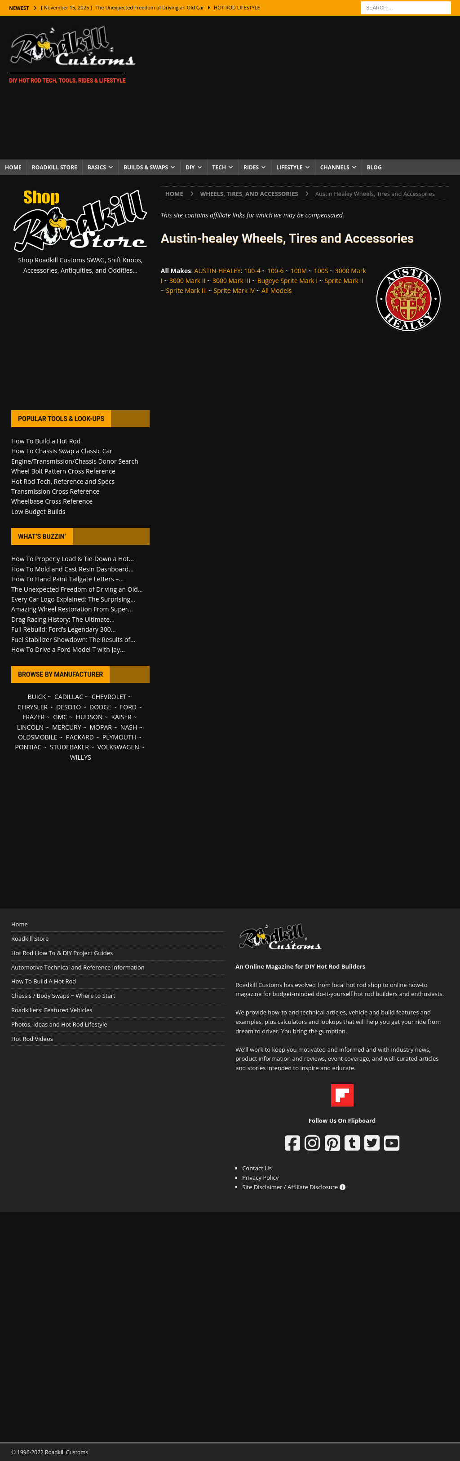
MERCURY (66, 727)
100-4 (252, 270)
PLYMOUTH (119, 737)
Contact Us (257, 1168)
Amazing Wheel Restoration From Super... (72, 609)
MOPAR (101, 727)
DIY (190, 167)
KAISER (121, 717)
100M (299, 270)
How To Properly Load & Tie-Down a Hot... (72, 558)
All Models (276, 290)
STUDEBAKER (69, 747)
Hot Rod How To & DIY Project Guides (62, 953)
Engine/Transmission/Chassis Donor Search (74, 461)
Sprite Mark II (344, 280)
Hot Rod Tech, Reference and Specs (63, 481)
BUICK (37, 696)
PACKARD (80, 737)
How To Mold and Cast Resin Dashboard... (72, 569)
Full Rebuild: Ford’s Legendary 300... (63, 629)
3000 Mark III (231, 280)
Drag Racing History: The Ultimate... (63, 619)
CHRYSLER (33, 707)
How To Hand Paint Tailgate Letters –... (67, 579)
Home (13, 167)
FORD (128, 707)
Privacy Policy (260, 1177)
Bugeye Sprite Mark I (287, 280)
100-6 (275, 270)
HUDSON (89, 717)
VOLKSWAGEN (118, 747)
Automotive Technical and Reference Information (78, 967)
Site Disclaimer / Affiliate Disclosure (293, 1187)
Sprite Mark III (186, 290)
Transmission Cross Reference (55, 491)
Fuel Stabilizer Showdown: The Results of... (73, 639)
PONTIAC (28, 747)
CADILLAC (68, 696)
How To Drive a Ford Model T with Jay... (68, 649)
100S (321, 270)
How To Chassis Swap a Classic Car (61, 451)
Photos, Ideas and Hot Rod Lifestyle (59, 1024)
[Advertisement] (304, 88)
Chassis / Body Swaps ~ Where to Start (63, 996)
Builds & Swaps (146, 167)
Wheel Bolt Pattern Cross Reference (63, 471)
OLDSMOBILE (38, 737)
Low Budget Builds (38, 511)
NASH (128, 727)
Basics (97, 167)
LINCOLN (30, 727)
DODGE (100, 707)
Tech (219, 167)
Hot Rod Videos (32, 1039)
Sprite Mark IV (234, 290)
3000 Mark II (187, 280)
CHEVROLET (109, 696)
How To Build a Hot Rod (45, 441)
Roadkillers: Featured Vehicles (51, 1010)
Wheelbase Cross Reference (52, 501)
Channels (334, 167)
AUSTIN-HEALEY (218, 270)
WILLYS (80, 757)
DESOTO (68, 707)
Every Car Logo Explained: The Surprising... (73, 599)
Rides (251, 167)
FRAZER (33, 717)
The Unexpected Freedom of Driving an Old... (77, 589)
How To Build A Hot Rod (43, 981)
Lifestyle (289, 167)
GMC (60, 717)
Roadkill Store (54, 167)
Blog (374, 167)
